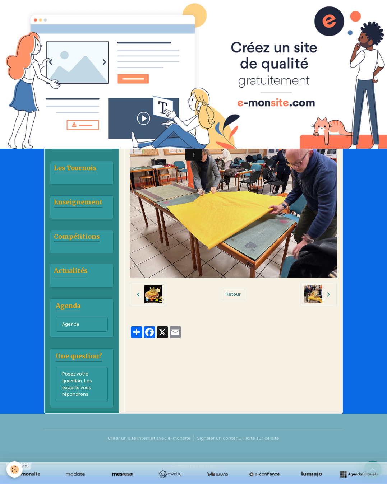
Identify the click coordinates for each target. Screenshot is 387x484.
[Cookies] (15, 469)
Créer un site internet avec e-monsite (147, 447)
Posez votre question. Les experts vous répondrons (77, 391)
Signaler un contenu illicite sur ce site (241, 447)
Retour (233, 294)
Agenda (71, 329)
